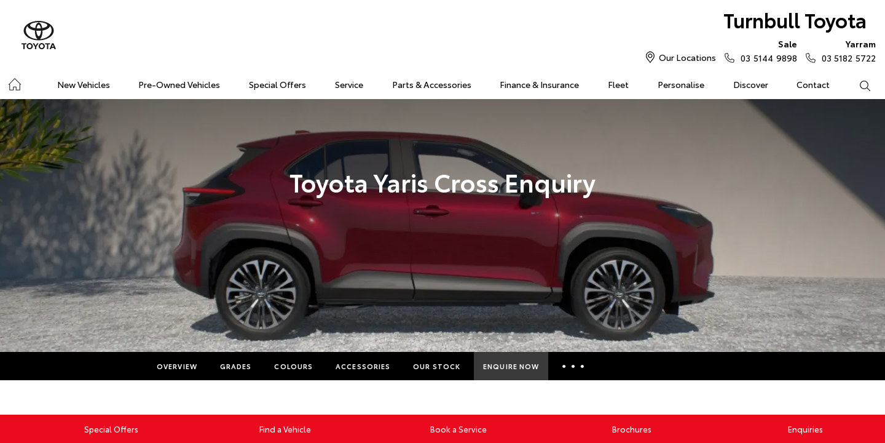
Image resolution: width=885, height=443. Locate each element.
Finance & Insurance (539, 84)
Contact (813, 84)
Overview (177, 366)
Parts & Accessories (431, 84)
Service (349, 84)
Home (14, 82)
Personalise (681, 84)
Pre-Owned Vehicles (179, 84)
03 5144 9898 (765, 50)
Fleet (618, 84)
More (573, 366)
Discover (750, 84)
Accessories (363, 366)
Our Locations (687, 57)
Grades (236, 366)
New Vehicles (83, 84)
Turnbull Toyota (795, 19)
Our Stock (436, 366)
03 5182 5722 (846, 50)
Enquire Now (511, 366)
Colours (293, 366)
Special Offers (277, 84)
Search (857, 85)
